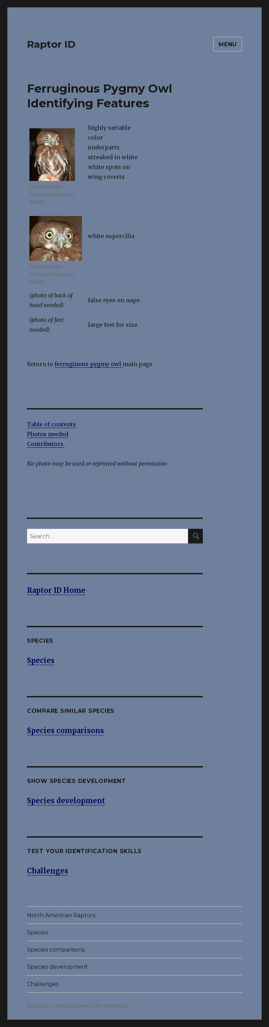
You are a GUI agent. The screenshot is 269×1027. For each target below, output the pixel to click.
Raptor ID (51, 44)
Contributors (46, 443)
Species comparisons (55, 949)
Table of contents (51, 424)
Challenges (42, 984)
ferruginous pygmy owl (89, 363)
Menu (228, 44)
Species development (57, 967)
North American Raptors (61, 915)
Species (37, 932)
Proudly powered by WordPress (91, 1006)
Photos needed (47, 434)
